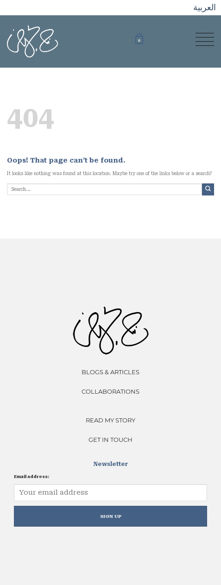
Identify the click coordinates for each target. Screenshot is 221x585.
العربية (204, 7)
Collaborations (110, 391)
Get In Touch (110, 439)
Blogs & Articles (110, 372)
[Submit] (208, 189)
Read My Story (110, 420)
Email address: (31, 476)
